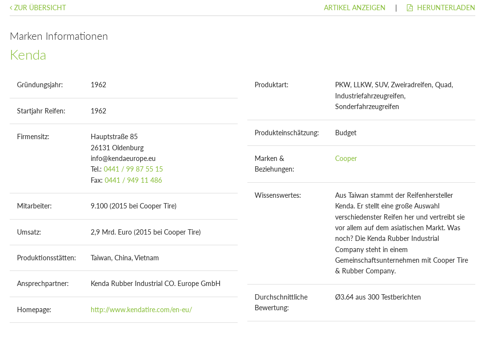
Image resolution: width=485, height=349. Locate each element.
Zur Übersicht (38, 7)
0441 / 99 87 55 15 (133, 169)
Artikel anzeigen (355, 7)
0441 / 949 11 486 (133, 180)
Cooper (346, 158)
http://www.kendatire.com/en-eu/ (141, 309)
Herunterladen (441, 7)
